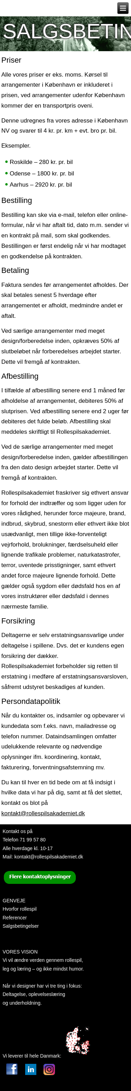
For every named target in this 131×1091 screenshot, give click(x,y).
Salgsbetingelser (21, 926)
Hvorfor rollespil (20, 909)
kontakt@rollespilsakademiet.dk (43, 813)
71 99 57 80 (33, 839)
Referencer (15, 917)
